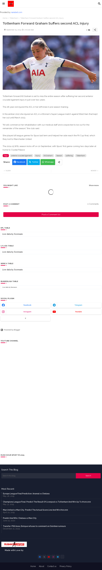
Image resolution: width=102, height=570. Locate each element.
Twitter (35, 162)
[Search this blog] (38, 475)
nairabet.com (16, 12)
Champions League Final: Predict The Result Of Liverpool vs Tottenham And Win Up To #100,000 (47, 502)
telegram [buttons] (78, 305)
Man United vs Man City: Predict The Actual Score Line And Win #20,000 (35, 510)
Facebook (21, 162)
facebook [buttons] (27, 305)
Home (5, 18)
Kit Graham (48, 156)
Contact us (51, 566)
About (41, 566)
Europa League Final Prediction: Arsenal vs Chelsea (26, 494)
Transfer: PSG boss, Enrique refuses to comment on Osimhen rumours (34, 526)
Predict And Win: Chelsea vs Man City (20, 518)
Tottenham (14, 18)
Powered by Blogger (10, 330)
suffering (69, 156)
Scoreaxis (18, 234)
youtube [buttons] (78, 312)
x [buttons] (25, 318)
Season (59, 156)
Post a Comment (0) (51, 214)
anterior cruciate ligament (21, 156)
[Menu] (3, 3)
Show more (94, 185)
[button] (99, 3)
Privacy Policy (66, 566)
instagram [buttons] (27, 312)
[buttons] (40, 556)
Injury (37, 156)
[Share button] (59, 162)
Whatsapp (49, 162)
